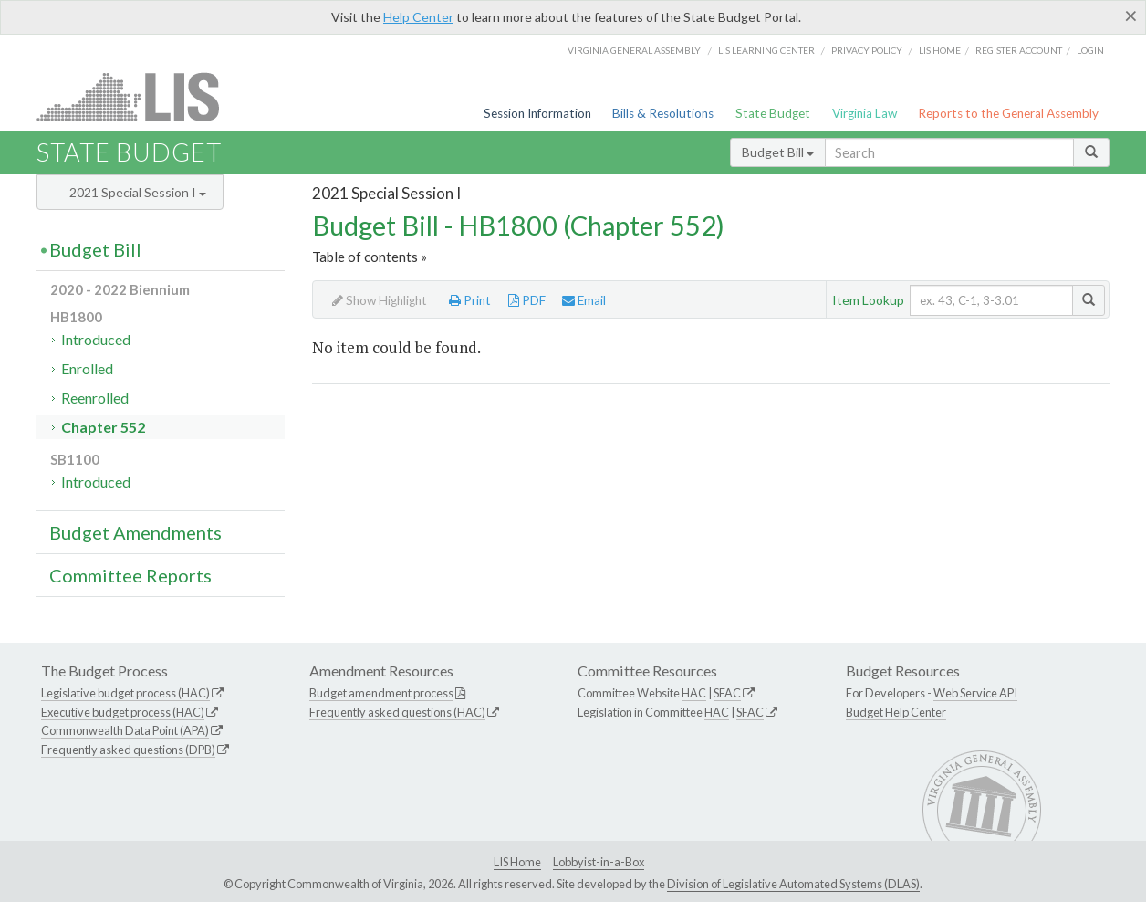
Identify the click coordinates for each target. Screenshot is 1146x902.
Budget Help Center (896, 712)
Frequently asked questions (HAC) (397, 712)
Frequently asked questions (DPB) (128, 749)
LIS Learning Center (766, 50)
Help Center (418, 17)
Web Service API (975, 693)
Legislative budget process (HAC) (125, 693)
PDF (527, 300)
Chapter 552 (103, 426)
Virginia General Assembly (634, 50)
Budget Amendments (135, 532)
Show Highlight (379, 300)
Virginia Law (864, 113)
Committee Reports (130, 575)
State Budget (772, 113)
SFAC (727, 693)
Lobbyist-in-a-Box (598, 862)
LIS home (940, 50)
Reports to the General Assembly (1008, 113)
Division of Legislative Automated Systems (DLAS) (793, 883)
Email (584, 300)
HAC (694, 693)
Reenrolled (95, 397)
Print (470, 300)
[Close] (1131, 15)
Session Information (537, 113)
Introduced (95, 339)
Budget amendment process (381, 693)
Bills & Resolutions (663, 113)
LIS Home (517, 862)
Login (1090, 50)
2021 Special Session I (137, 192)
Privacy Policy (866, 50)
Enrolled (87, 368)
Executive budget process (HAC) (122, 712)
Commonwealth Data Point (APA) (125, 730)
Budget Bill (778, 152)
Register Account (1018, 50)
